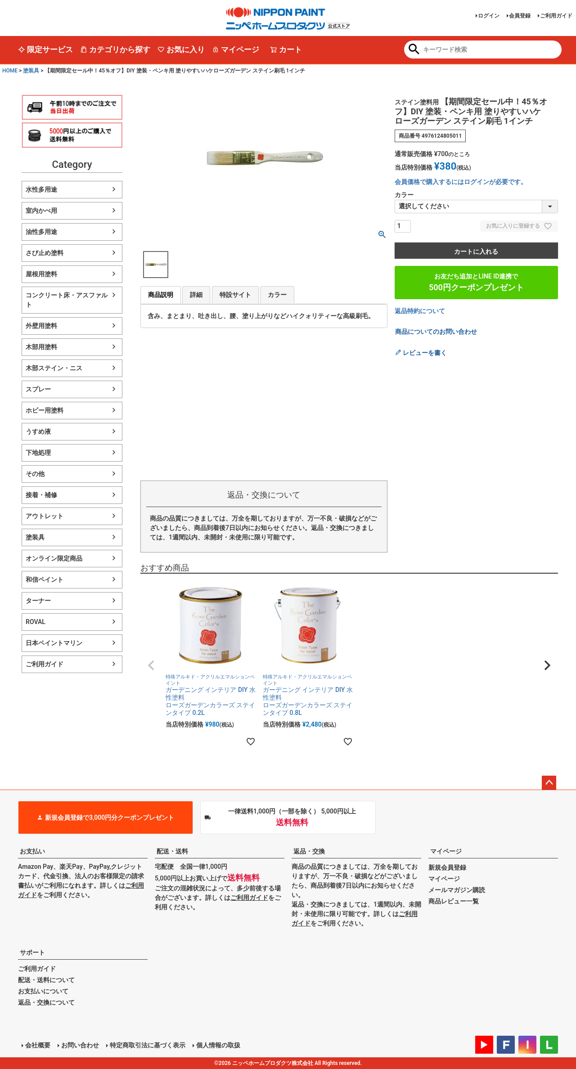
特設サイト (235, 294)
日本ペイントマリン (54, 643)
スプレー (38, 389)
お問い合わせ (80, 1045)
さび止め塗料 (44, 252)
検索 (414, 49)
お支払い (32, 851)
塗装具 (31, 70)
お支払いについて (43, 991)
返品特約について (420, 310)
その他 (35, 473)
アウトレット (44, 516)
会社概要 (37, 1045)
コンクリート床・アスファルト (67, 300)
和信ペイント (44, 579)
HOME (10, 70)
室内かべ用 (41, 210)
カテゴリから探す (115, 49)
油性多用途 (41, 231)
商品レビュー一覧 (453, 901)
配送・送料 (172, 851)
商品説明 (160, 294)
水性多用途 (41, 189)
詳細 (196, 294)
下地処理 (38, 452)
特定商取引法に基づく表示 (147, 1045)
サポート (32, 952)
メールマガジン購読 (456, 890)
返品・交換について (46, 1002)
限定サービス (45, 49)
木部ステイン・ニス (54, 368)
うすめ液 (38, 431)
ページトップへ (549, 783)
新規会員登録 (447, 867)
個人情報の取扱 (218, 1045)
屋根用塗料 (41, 274)
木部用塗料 (41, 346)
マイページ (235, 49)
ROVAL (35, 621)
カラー (277, 294)
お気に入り (181, 49)
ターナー (38, 600)
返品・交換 (309, 851)
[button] (151, 665)
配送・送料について (46, 980)
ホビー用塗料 (44, 410)
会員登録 (520, 16)
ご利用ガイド (556, 16)
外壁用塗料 (41, 325)
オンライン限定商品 (54, 558)
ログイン (489, 16)
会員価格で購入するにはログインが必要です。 (461, 181)
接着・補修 (41, 495)
